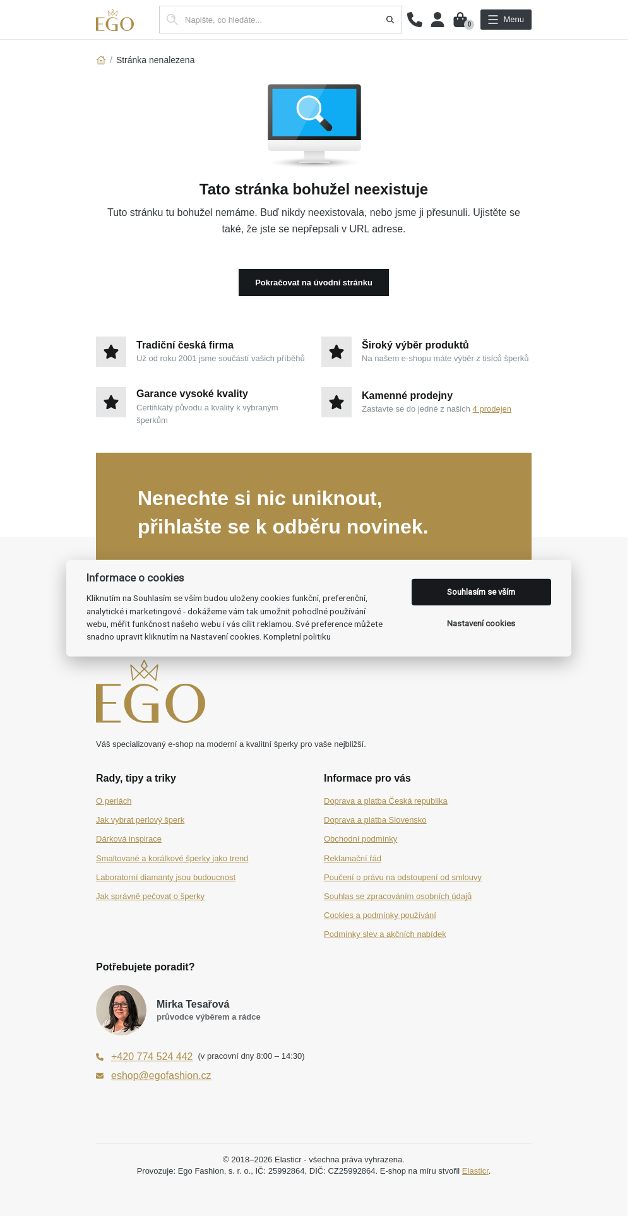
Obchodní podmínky (360, 838)
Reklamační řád (352, 858)
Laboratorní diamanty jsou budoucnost (165, 877)
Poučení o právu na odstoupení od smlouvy (403, 877)
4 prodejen (492, 409)
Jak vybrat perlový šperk (140, 820)
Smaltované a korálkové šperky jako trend (172, 858)
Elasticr (475, 1171)
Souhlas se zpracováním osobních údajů (398, 896)
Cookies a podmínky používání (380, 915)
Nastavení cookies (481, 623)
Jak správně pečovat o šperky (150, 896)
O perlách (113, 801)
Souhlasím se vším (481, 592)
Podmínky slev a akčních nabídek (385, 934)
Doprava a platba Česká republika (386, 801)
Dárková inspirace (129, 838)
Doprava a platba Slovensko (375, 820)
